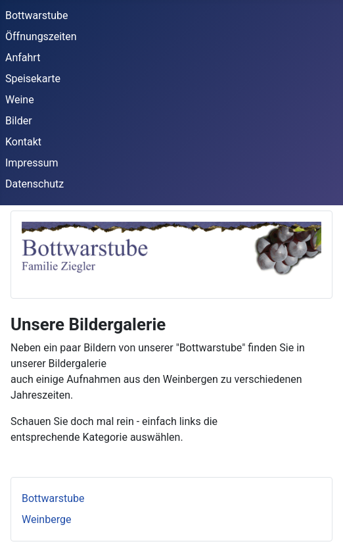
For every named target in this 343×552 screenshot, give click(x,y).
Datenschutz (34, 184)
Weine (19, 99)
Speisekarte (32, 78)
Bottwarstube (36, 15)
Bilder (18, 120)
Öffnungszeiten (41, 36)
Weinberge (46, 519)
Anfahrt (22, 57)
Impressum (31, 163)
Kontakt (23, 142)
